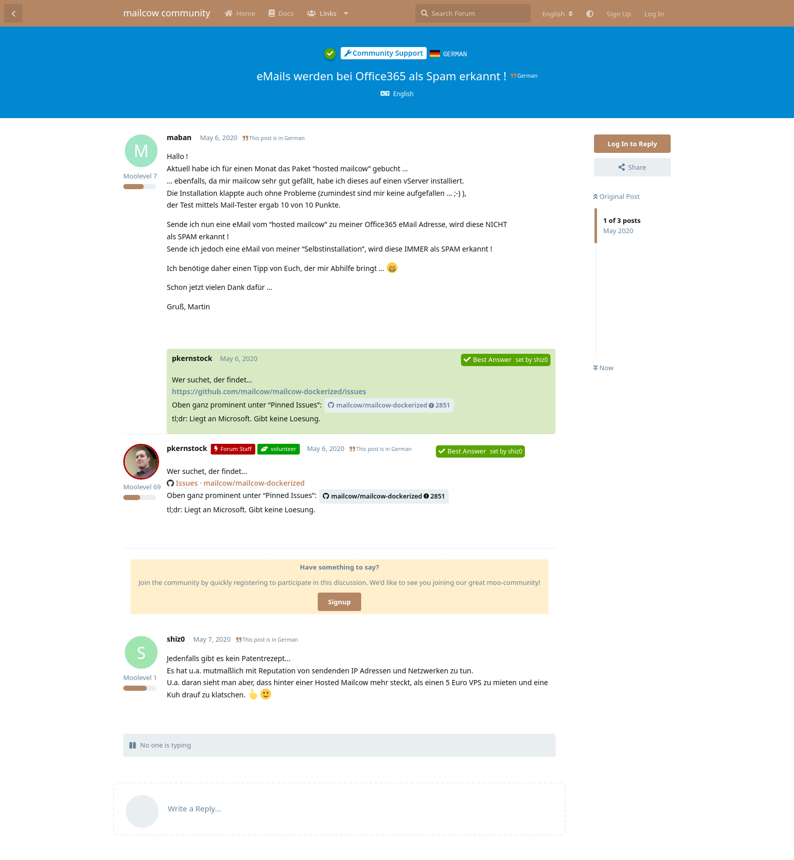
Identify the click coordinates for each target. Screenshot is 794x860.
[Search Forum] (473, 13)
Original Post (616, 195)
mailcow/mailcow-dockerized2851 (389, 404)
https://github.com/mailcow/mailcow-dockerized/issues (269, 391)
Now (603, 367)
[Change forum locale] (558, 14)
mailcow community (166, 13)
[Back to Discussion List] (13, 13)
